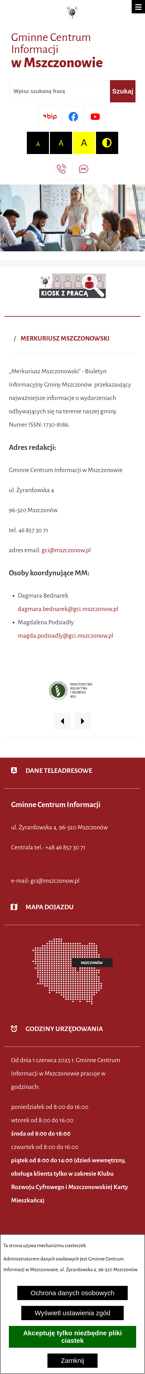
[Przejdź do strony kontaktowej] (61, 169)
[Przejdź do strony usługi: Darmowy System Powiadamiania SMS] (83, 169)
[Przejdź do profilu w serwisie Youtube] (95, 117)
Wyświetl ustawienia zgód (72, 1313)
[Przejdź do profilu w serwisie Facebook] (73, 117)
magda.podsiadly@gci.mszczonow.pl (65, 635)
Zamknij (72, 1360)
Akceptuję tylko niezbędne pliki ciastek (72, 1336)
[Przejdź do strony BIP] (50, 117)
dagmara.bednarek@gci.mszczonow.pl (68, 609)
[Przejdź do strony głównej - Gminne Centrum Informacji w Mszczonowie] (72, 40)
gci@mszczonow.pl (66, 550)
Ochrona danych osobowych (73, 1293)
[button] (138, 6)
